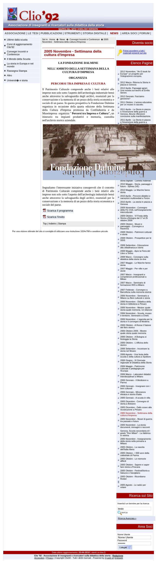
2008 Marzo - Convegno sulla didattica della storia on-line (134, 258)
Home (52, 39)
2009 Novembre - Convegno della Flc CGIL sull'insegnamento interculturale (135, 209)
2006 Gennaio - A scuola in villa (135, 398)
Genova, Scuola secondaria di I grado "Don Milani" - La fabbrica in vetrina (135, 433)
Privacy (49, 558)
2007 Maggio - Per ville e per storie (134, 269)
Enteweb (119, 558)
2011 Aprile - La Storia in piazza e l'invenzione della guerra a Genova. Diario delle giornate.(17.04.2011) (135, 123)
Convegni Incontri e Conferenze (17, 53)
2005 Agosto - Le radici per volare (133, 486)
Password (122, 540)
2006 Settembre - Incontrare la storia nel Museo (134, 349)
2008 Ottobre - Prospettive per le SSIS (135, 239)
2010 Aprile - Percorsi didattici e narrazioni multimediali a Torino (135, 197)
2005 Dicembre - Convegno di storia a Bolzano (134, 402)
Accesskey (39, 558)
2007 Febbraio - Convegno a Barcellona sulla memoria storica (135, 291)
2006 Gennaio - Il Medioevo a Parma (134, 381)
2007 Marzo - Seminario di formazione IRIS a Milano (132, 284)
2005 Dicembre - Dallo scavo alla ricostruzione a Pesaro (136, 408)
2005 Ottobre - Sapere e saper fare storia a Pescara (134, 466)
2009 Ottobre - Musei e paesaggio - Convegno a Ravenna (132, 226)
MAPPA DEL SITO (67, 29)
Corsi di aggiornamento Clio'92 (19, 46)
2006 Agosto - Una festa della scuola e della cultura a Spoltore (135, 355)
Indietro (52, 223)
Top (45, 223)
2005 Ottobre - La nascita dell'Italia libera (132, 448)
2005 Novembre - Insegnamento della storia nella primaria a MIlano (135, 441)
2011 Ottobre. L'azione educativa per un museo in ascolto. (136, 103)
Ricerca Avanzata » (127, 518)
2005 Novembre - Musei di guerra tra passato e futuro (136, 420)
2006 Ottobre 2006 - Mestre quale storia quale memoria (133, 332)
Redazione (117, 556)
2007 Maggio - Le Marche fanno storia (135, 264)
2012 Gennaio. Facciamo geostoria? (132, 97)
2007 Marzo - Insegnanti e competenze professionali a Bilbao (133, 276)
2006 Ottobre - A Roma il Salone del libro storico (135, 326)
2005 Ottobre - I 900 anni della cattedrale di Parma (134, 454)
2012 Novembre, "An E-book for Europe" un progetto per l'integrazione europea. (135, 73)
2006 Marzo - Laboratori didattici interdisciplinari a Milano (135, 375)
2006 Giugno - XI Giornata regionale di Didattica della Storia (136, 361)
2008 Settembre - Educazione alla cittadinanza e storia (134, 246)
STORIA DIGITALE (94, 33)
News (62, 39)
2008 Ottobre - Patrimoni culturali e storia (136, 233)
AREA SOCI (129, 33)
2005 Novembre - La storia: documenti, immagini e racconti (135, 426)
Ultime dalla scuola (17, 39)
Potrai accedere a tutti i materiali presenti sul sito (134, 52)
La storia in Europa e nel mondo (20, 65)
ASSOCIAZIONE (15, 33)
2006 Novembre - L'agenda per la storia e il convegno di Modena (136, 320)
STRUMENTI (72, 33)
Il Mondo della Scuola (18, 59)
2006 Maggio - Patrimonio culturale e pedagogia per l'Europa (132, 368)
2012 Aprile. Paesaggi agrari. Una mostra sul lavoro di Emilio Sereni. (135, 90)
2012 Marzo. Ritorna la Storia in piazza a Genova (135, 83)
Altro (9, 75)
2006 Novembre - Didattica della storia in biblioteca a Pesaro (135, 302)
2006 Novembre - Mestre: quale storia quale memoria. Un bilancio (136, 308)
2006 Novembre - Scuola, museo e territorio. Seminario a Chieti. (136, 314)
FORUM (144, 33)
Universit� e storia (17, 80)
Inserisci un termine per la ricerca (133, 503)
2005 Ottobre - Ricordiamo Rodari (132, 477)
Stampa (62, 223)
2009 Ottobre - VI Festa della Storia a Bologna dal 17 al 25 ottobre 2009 (134, 218)
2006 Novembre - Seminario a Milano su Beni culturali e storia (135, 297)
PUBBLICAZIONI (51, 33)
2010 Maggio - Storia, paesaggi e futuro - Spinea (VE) (136, 185)
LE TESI (33, 33)
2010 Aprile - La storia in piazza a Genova (136, 203)
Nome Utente (124, 534)
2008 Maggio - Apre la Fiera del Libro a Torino (135, 252)
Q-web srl (109, 558)
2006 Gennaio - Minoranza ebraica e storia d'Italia (132, 393)
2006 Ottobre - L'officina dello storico (134, 344)
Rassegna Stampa (17, 70)
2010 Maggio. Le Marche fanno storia (135, 191)
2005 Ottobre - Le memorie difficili (133, 460)
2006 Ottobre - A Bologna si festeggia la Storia (133, 338)
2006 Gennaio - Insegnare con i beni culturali (135, 387)
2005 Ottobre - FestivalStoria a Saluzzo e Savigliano (134, 471)
